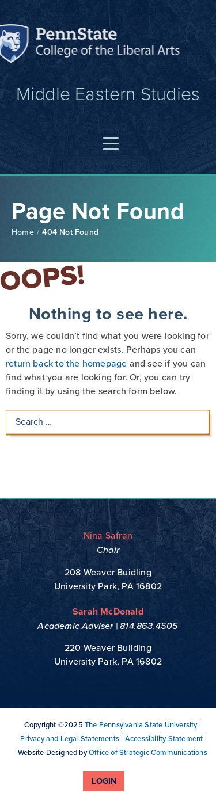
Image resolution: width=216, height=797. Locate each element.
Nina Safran (108, 535)
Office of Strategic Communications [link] (148, 752)
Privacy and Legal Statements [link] (69, 738)
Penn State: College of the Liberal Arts (92, 45)
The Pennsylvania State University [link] (141, 724)
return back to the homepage (66, 352)
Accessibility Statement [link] (164, 738)
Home (23, 232)
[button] (113, 144)
